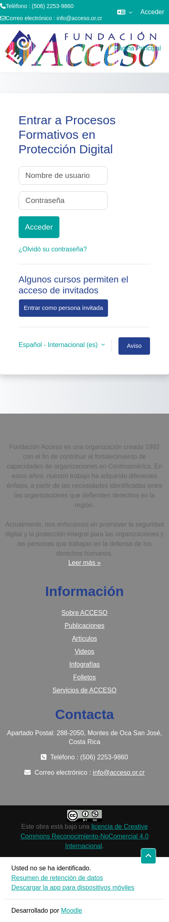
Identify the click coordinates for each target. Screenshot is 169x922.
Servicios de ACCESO (84, 690)
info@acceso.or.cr (79, 18)
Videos (85, 651)
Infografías (84, 664)
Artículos (84, 638)
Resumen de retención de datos (57, 877)
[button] (124, 12)
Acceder (152, 11)
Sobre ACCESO (84, 612)
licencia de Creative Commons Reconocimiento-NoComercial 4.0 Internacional (85, 836)
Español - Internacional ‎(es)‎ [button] (59, 344)
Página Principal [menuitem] (137, 48)
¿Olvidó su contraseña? (53, 249)
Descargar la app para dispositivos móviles (72, 887)
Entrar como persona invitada (63, 307)
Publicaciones (85, 625)
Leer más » (84, 562)
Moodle (71, 910)
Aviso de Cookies (134, 348)
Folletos (84, 677)
